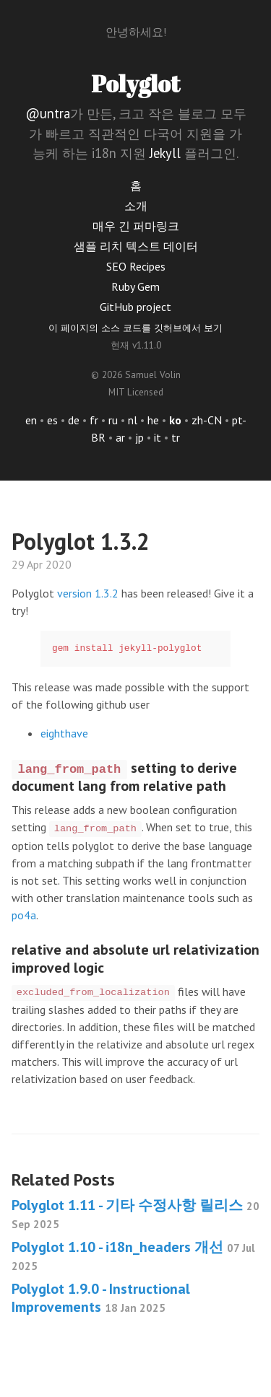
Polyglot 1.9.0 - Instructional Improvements (101, 1297)
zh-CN (207, 420)
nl (132, 420)
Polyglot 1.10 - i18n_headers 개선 (133, 1255)
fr (94, 420)
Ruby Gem (135, 286)
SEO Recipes (135, 266)
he (153, 420)
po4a (24, 915)
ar (120, 437)
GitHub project (135, 306)
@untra (47, 113)
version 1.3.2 (88, 593)
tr (175, 437)
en (31, 420)
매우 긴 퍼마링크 (136, 226)
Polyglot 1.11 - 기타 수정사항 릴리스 (135, 1213)
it (157, 437)
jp (139, 437)
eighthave (64, 733)
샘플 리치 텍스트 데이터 (136, 246)
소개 (135, 205)
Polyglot (135, 83)
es (52, 420)
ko (175, 420)
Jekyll (165, 153)
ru (113, 420)
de (73, 420)
